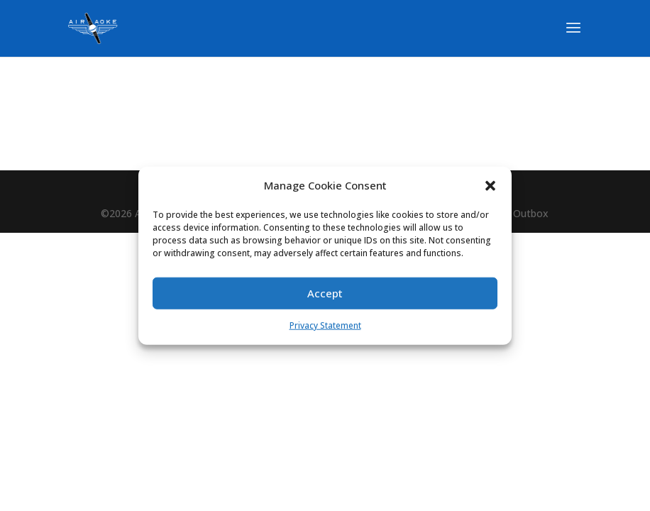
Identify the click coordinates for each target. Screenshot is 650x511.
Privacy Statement (325, 325)
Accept (325, 293)
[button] (490, 186)
